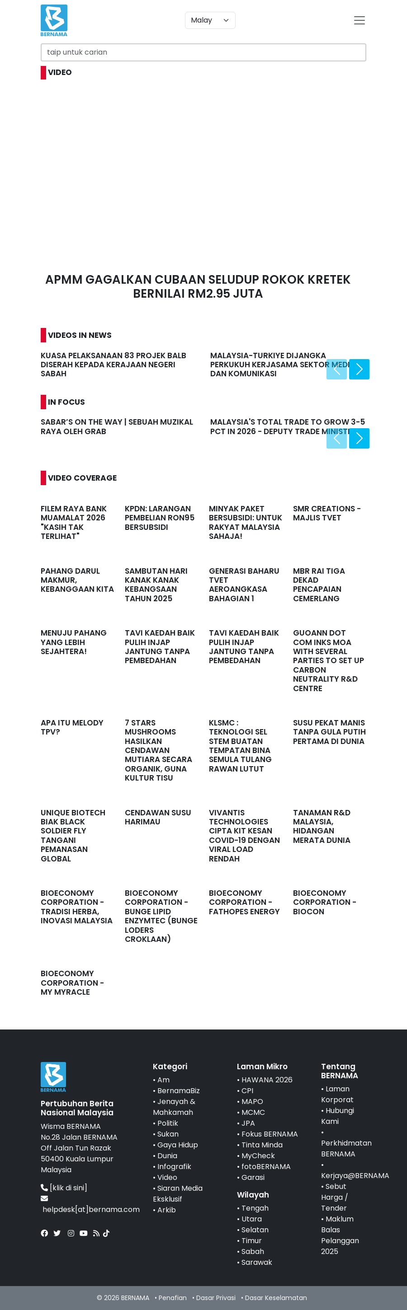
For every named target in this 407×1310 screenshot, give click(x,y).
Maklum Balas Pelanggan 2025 (340, 1235)
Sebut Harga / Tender (334, 1197)
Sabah (252, 1251)
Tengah (255, 1208)
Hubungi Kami (337, 1116)
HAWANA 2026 (267, 1080)
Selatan (255, 1230)
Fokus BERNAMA (269, 1134)
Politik (167, 1123)
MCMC (253, 1112)
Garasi (253, 1177)
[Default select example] (210, 20)
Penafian (173, 1297)
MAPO (252, 1101)
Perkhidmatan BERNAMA (346, 1148)
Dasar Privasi (216, 1297)
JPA (248, 1123)
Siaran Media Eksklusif (178, 1193)
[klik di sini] (68, 1188)
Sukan (168, 1134)
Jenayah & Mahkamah (174, 1107)
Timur (251, 1240)
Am (163, 1080)
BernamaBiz (178, 1090)
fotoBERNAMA (266, 1166)
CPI (247, 1090)
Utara (251, 1219)
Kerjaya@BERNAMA (355, 1175)
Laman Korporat (337, 1094)
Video (167, 1177)
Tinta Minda (262, 1145)
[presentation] (337, 369)
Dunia (167, 1156)
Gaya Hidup (177, 1145)
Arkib (166, 1210)
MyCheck (258, 1156)
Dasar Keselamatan (276, 1297)
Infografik (174, 1166)
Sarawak (256, 1262)
